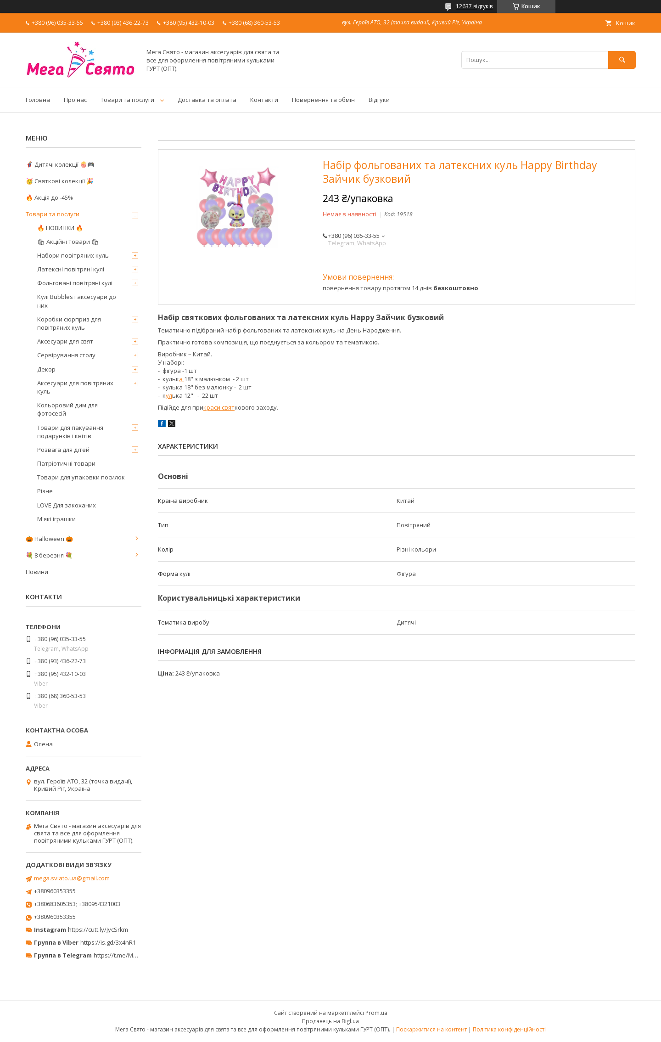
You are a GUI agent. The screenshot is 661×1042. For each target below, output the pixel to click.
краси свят (219, 407)
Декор (46, 369)
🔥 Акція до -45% (49, 197)
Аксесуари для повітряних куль (75, 387)
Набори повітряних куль (73, 255)
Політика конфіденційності (509, 1029)
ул (169, 395)
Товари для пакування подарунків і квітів (70, 431)
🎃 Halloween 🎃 (49, 539)
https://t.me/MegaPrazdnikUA (135, 955)
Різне (45, 491)
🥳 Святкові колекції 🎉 (60, 181)
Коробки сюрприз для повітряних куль (69, 323)
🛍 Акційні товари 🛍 (68, 241)
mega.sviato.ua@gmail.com (72, 878)
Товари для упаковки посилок (81, 477)
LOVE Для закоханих (66, 505)
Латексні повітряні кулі (70, 269)
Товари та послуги (127, 100)
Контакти (264, 100)
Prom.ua (376, 1013)
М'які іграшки (56, 519)
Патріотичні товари (66, 463)
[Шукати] (622, 60)
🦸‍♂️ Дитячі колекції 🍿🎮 (60, 164)
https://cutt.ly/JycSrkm (98, 929)
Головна (38, 100)
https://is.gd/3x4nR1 (108, 942)
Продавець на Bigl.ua (330, 1021)
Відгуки (379, 100)
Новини (37, 572)
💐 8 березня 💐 (49, 555)
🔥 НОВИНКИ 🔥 (60, 228)
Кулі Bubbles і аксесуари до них (76, 301)
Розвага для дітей (63, 449)
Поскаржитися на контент (431, 1029)
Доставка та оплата (207, 100)
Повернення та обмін (323, 100)
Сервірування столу (66, 355)
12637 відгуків (474, 6)
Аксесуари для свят (65, 341)
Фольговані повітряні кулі (74, 283)
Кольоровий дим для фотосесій (67, 409)
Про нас (75, 100)
